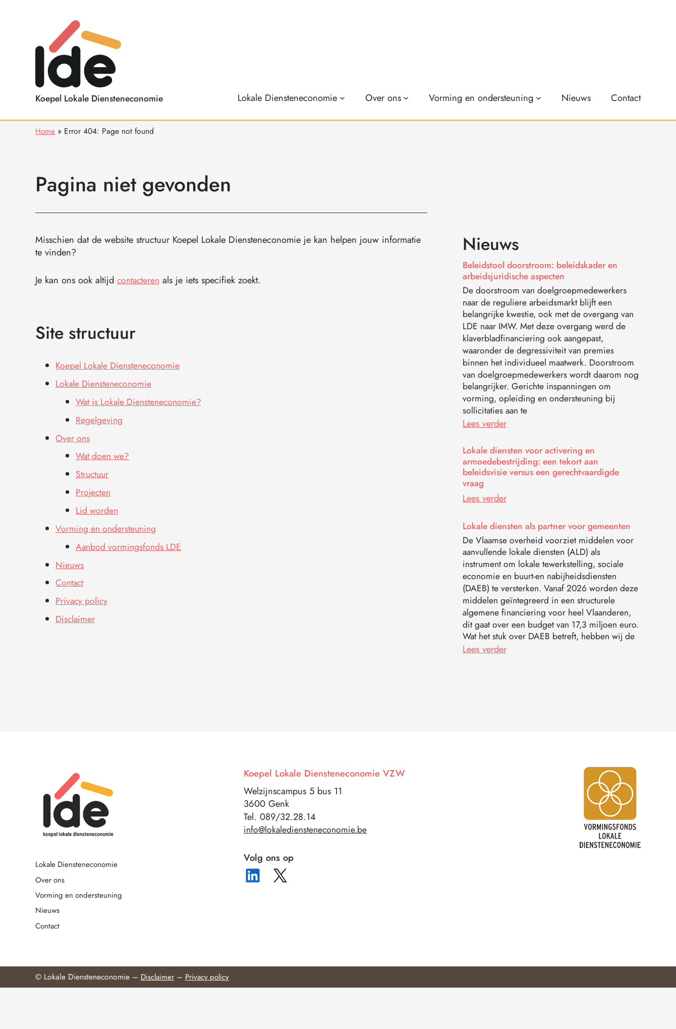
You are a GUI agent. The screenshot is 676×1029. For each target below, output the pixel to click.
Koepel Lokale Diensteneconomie (119, 365)
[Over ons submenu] (387, 97)
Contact (70, 577)
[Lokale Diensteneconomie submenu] (291, 97)
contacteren (139, 280)
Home (45, 130)
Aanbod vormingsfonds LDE (130, 542)
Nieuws (70, 560)
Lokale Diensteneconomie (105, 382)
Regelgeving (99, 418)
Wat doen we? (104, 453)
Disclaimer (75, 613)
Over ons (73, 435)
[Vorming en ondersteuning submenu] (485, 97)
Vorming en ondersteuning (107, 524)
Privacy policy (82, 595)
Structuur (93, 471)
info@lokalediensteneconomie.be (307, 868)
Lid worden (98, 506)
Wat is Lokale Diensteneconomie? (141, 400)
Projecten (94, 489)
